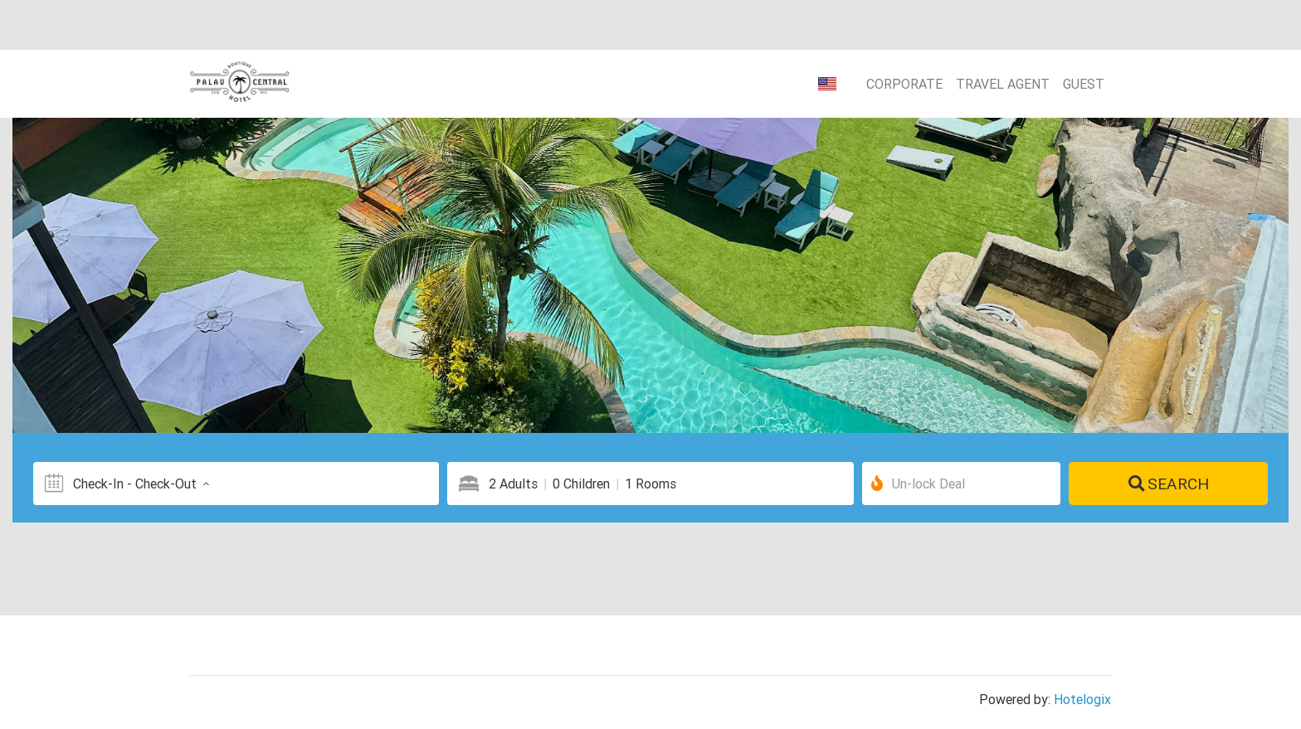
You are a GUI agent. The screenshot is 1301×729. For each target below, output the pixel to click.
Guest (1083, 83)
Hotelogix (1082, 699)
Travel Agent (1003, 83)
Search (1168, 483)
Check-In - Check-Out (143, 483)
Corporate (904, 83)
